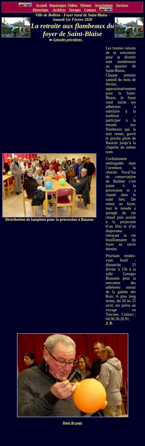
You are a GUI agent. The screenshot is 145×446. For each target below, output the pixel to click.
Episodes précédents (68, 39)
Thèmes (85, 5)
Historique (41, 10)
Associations (104, 5)
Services (122, 5)
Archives (59, 10)
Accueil (41, 5)
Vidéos (73, 5)
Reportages (58, 5)
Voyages (75, 10)
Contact (90, 10)
